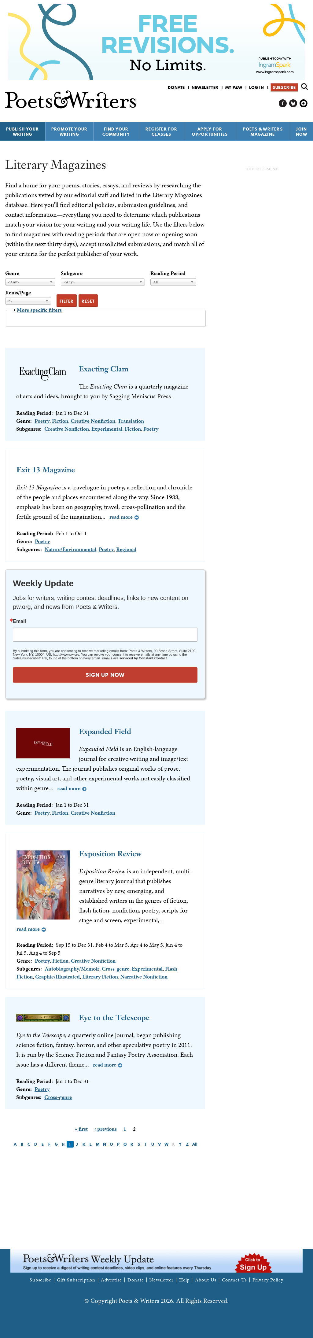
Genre (12, 273)
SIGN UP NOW (105, 675)
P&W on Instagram (304, 103)
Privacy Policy (268, 1279)
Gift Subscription (76, 1279)
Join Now (301, 131)
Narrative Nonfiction (144, 976)
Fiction (60, 421)
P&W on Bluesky (293, 103)
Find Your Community (116, 131)
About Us (205, 1279)
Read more (121, 517)
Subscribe (284, 87)
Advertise (111, 1279)
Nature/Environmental (70, 549)
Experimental (106, 429)
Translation (131, 421)
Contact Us (234, 1279)
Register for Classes (161, 131)
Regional (126, 549)
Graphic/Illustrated (57, 976)
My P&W (233, 87)
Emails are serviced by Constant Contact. (134, 658)
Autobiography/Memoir (72, 968)
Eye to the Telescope (114, 1017)
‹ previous (105, 1129)
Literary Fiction (100, 976)
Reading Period (168, 273)
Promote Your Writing (69, 131)
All (194, 1144)
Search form (304, 86)
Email (19, 621)
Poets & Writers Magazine (263, 131)
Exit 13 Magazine (46, 469)
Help (184, 1279)
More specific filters (39, 310)
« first (81, 1129)
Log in (256, 87)
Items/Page (18, 292)
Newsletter (205, 87)
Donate (176, 87)
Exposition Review (110, 853)
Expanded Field (105, 731)
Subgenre (72, 273)
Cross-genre (115, 968)
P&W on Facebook (283, 103)
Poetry (42, 421)
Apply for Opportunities (210, 131)
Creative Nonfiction (93, 421)
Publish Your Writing (22, 131)
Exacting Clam (103, 369)
